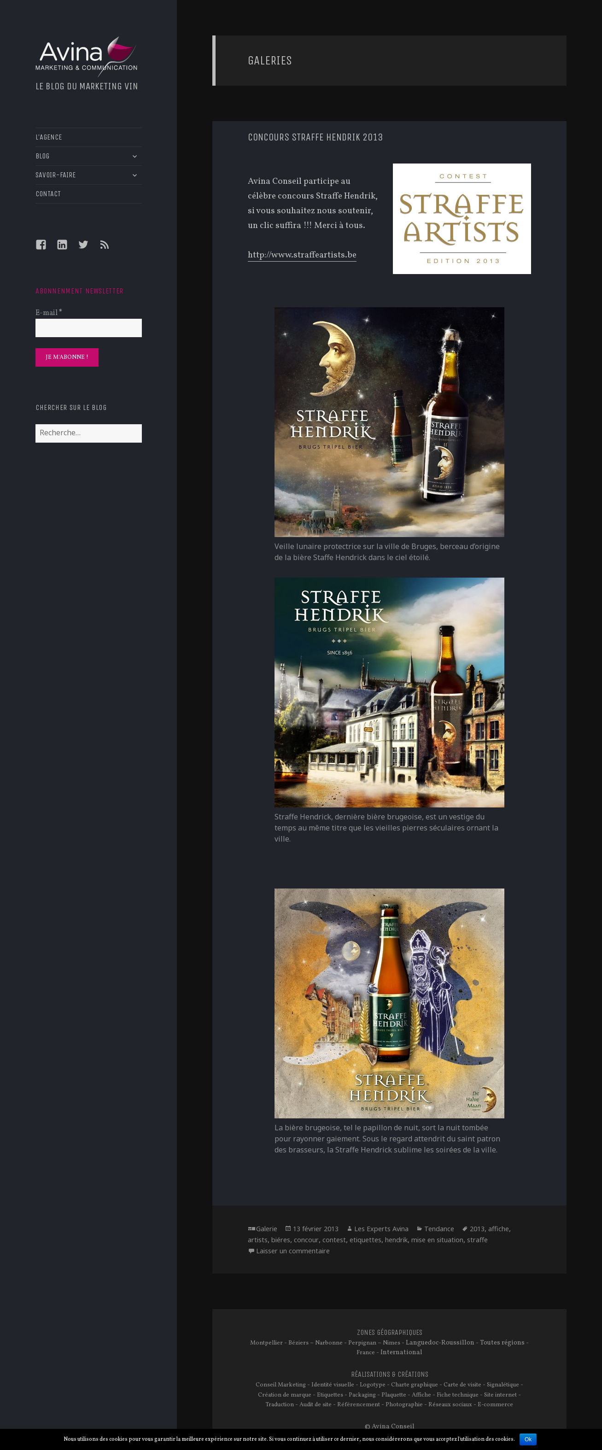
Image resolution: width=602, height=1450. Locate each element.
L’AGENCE (48, 137)
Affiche (421, 1395)
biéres (280, 1239)
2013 (477, 1228)
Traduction (280, 1405)
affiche (498, 1228)
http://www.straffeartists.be (302, 255)
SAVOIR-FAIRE (55, 174)
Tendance (439, 1228)
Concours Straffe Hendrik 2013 (315, 137)
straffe (477, 1239)
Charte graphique (414, 1385)
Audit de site (315, 1405)
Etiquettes (330, 1395)
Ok (528, 1439)
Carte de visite (462, 1385)
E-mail (48, 313)
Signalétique (503, 1385)
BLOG (42, 156)
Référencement (358, 1405)
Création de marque (284, 1395)
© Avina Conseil (390, 1426)
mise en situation (437, 1239)
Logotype (373, 1385)
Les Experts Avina (381, 1228)
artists (258, 1239)
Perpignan (362, 1343)
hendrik (396, 1239)
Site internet (500, 1395)
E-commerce (495, 1405)
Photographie (404, 1405)
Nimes (391, 1343)
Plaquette (393, 1395)
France (366, 1353)
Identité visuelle (332, 1385)
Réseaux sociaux (450, 1405)
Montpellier (266, 1343)
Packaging (362, 1395)
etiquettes (365, 1239)
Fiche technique (458, 1395)
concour (306, 1239)
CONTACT (48, 193)
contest (334, 1239)
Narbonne (329, 1343)
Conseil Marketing (281, 1385)
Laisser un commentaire (293, 1250)
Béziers (298, 1343)
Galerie (266, 1228)
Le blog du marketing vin (86, 86)
